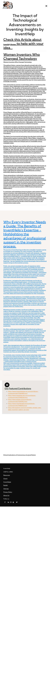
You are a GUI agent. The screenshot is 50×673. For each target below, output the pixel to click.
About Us (6, 495)
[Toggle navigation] (46, 6)
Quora (5, 478)
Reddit (5, 485)
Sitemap (6, 489)
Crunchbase (7, 482)
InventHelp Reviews (9, 44)
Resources (6, 475)
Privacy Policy (7, 492)
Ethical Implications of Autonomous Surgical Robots (19, 455)
